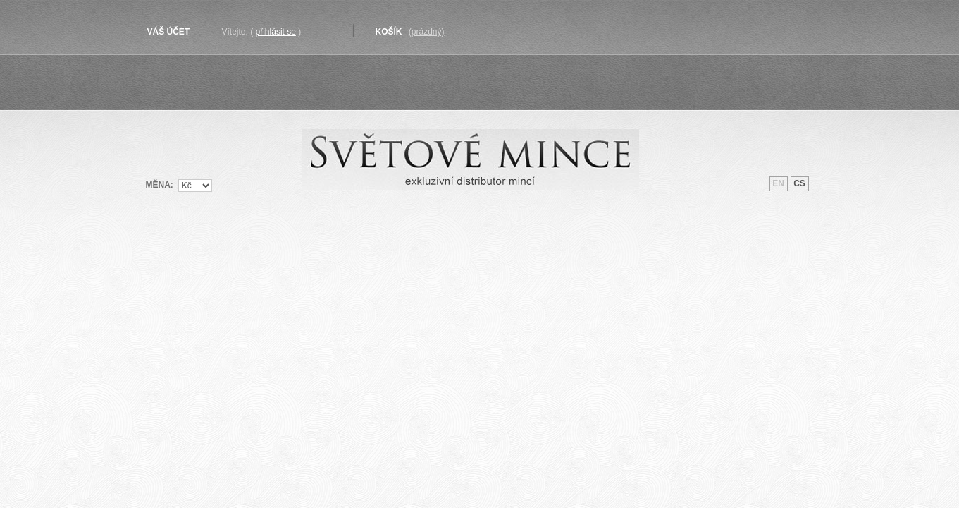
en (778, 183)
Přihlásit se (276, 32)
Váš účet (168, 32)
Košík (389, 32)
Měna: (159, 184)
